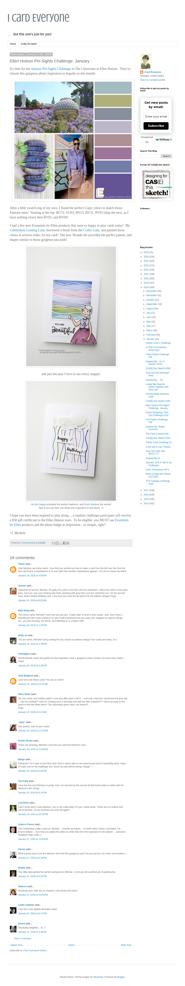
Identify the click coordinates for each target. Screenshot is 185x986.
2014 (146, 503)
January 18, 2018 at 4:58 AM (32, 575)
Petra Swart (24, 694)
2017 (146, 490)
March (149, 330)
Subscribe (156, 126)
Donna (21, 923)
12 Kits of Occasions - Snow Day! (157, 348)
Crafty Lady (91, 230)
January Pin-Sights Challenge (51, 69)
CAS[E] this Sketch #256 (158, 368)
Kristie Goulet (25, 740)
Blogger (121, 977)
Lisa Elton (23, 802)
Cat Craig (23, 781)
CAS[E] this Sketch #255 (158, 401)
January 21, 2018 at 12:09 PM (33, 839)
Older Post (126, 945)
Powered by (156, 139)
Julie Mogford (25, 675)
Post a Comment (22, 938)
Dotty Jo (22, 635)
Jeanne (22, 585)
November (151, 295)
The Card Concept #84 (157, 433)
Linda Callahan (26, 905)
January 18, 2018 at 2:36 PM (32, 665)
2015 (146, 499)
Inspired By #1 (153, 458)
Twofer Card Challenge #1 (159, 442)
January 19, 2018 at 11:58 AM (33, 749)
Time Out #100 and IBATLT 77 (155, 452)
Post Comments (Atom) (35, 950)
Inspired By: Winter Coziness (155, 428)
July (148, 313)
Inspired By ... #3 (154, 380)
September (152, 304)
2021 (146, 274)
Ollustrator (98, 977)
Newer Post (16, 945)
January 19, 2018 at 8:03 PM (32, 771)
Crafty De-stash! (29, 44)
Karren (21, 849)
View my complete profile (152, 80)
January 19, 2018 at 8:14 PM (32, 792)
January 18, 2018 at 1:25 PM (32, 625)
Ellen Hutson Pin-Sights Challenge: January (157, 406)
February (151, 334)
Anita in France (26, 824)
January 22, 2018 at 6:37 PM (32, 913)
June (149, 317)
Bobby (21, 867)
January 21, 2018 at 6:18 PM (32, 858)
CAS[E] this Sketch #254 (158, 438)
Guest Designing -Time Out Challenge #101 (157, 413)
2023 (146, 265)
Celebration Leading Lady (27, 230)
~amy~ (21, 722)
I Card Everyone (38, 18)
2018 (146, 287)
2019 (146, 283)
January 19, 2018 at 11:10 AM (33, 730)
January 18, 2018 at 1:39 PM (32, 644)
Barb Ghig (23, 610)
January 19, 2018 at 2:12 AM (32, 712)
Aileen (21, 564)
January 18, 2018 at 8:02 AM (32, 600)
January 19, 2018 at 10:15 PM (33, 814)
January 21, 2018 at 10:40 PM (33, 895)
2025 (146, 256)
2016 (146, 494)
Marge (21, 759)
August (150, 308)
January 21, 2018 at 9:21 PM (32, 876)
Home (13, 44)
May (148, 321)
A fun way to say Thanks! (158, 447)
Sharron (22, 886)
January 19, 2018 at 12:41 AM (33, 684)
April (148, 326)
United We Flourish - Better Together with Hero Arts (157, 387)
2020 (146, 278)
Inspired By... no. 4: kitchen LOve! (155, 362)
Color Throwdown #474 (157, 469)
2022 (146, 269)
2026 (146, 252)
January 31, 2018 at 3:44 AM (32, 932)
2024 (146, 261)
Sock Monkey (91, 504)
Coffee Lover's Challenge (158, 343)
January (150, 339)
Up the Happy (38, 504)
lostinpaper (24, 654)
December (151, 291)
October (150, 300)
